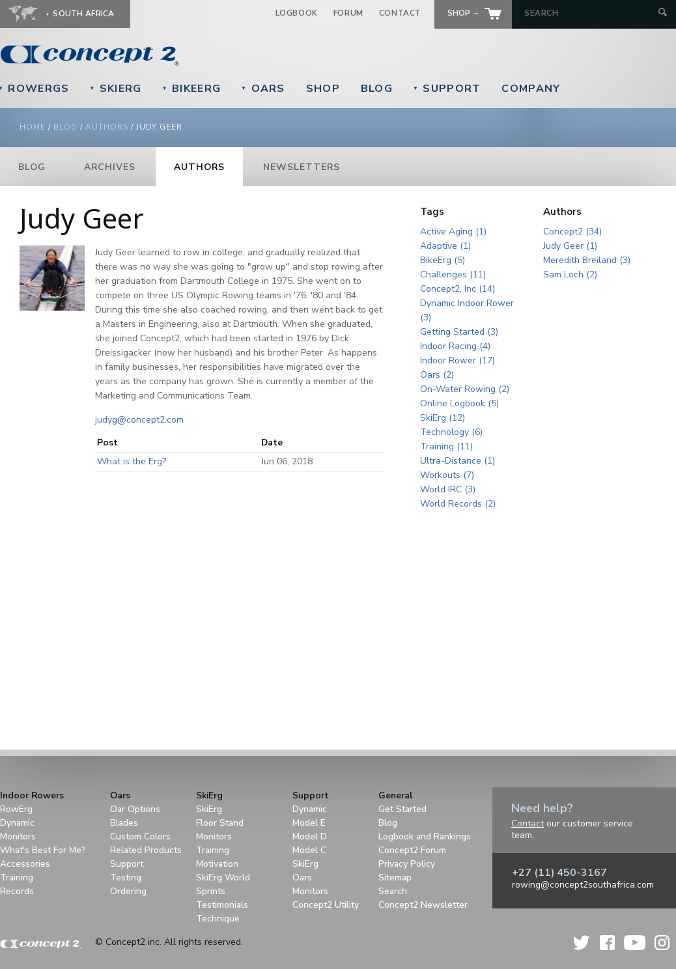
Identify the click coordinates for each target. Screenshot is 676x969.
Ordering (128, 891)
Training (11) (446, 446)
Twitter (582, 942)
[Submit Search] (662, 13)
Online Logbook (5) (459, 403)
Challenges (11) (453, 274)
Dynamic (17, 823)
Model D (309, 836)
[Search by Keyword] (589, 13)
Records (17, 891)
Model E (309, 823)
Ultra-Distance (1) (457, 461)
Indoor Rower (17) (457, 360)
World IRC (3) (447, 489)
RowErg (16, 809)
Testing (125, 877)
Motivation (217, 864)
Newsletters (301, 167)
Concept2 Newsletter (423, 905)
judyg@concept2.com (139, 420)
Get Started (402, 809)
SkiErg (115, 88)
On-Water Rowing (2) (464, 389)
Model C (309, 850)
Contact (400, 13)
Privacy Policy (406, 864)
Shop (323, 88)
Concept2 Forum (412, 850)
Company (530, 88)
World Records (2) (458, 504)
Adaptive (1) (445, 246)
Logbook (296, 13)
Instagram (662, 942)
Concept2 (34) (572, 231)
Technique (218, 918)
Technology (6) (451, 432)
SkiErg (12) (442, 418)
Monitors (18, 836)
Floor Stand (220, 823)
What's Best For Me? (42, 850)
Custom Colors (140, 836)
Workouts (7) (447, 475)
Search (392, 891)
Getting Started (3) (459, 332)
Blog (377, 88)
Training (16, 877)
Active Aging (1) (453, 231)
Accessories (25, 864)
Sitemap (395, 877)
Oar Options (135, 809)
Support (447, 88)
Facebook (607, 942)
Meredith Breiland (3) (586, 260)
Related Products (146, 850)
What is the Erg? (131, 461)
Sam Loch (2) (570, 274)
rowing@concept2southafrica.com (583, 884)
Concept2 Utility (325, 905)
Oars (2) (437, 375)
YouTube (634, 942)
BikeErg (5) (442, 260)
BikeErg (191, 88)
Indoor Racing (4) (455, 346)
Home (33, 127)
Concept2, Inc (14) (457, 289)
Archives (109, 167)
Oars (263, 88)
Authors (106, 127)
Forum (348, 13)
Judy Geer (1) (570, 246)
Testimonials (222, 905)
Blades (124, 823)
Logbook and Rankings (424, 836)
